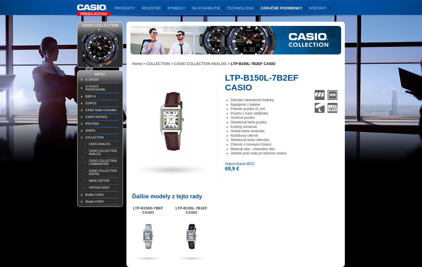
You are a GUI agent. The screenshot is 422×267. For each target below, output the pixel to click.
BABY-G (90, 96)
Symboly (176, 8)
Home (137, 64)
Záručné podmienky (281, 8)
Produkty (124, 8)
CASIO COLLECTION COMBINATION (103, 162)
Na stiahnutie (206, 8)
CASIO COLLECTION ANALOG (103, 152)
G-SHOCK (92, 79)
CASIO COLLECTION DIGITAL (103, 172)
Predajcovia (93, 14)
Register (151, 8)
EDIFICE (91, 103)
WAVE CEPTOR (99, 180)
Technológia (240, 8)
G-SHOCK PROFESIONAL (95, 88)
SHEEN (90, 130)
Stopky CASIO (94, 201)
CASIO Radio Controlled (100, 110)
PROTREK (92, 123)
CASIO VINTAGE (96, 117)
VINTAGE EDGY (99, 187)
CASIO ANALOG (99, 144)
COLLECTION (94, 137)
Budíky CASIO (94, 194)
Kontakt (317, 8)
